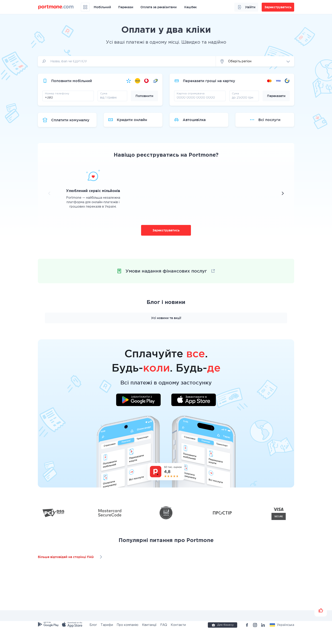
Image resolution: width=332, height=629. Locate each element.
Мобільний (102, 7)
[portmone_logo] (56, 7)
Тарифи (107, 625)
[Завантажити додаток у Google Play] (138, 400)
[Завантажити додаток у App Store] (193, 400)
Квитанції (149, 625)
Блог (93, 625)
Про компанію (127, 625)
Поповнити (144, 96)
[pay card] (200, 97)
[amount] (112, 97)
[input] (127, 61)
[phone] (68, 97)
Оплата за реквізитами (158, 7)
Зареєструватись (166, 230)
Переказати (276, 96)
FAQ (163, 625)
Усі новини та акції (166, 318)
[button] (255, 61)
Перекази (125, 7)
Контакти (178, 625)
